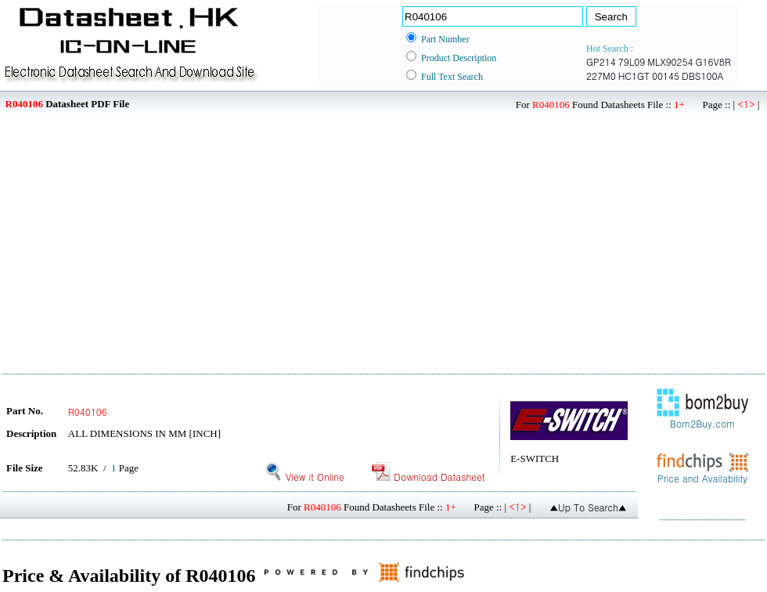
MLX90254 (670, 61)
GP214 (601, 61)
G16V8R (713, 61)
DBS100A (703, 75)
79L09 (631, 61)
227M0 (601, 75)
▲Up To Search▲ (588, 507)
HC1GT (634, 75)
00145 (665, 75)
